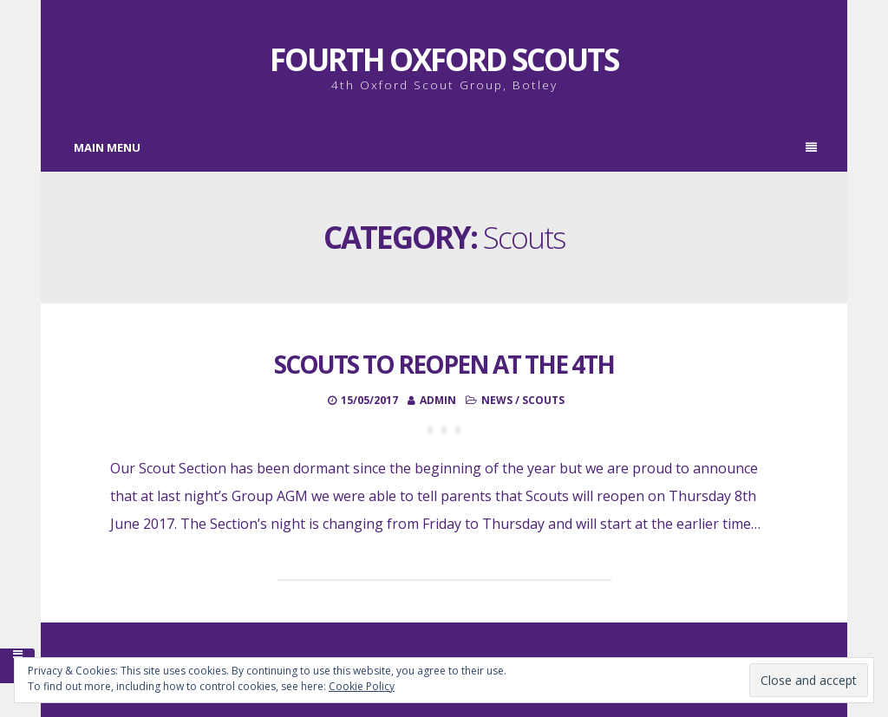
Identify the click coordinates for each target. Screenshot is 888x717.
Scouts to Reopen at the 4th (444, 364)
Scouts (543, 400)
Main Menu (445, 147)
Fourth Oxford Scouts (444, 59)
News (497, 400)
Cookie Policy (362, 686)
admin (438, 400)
